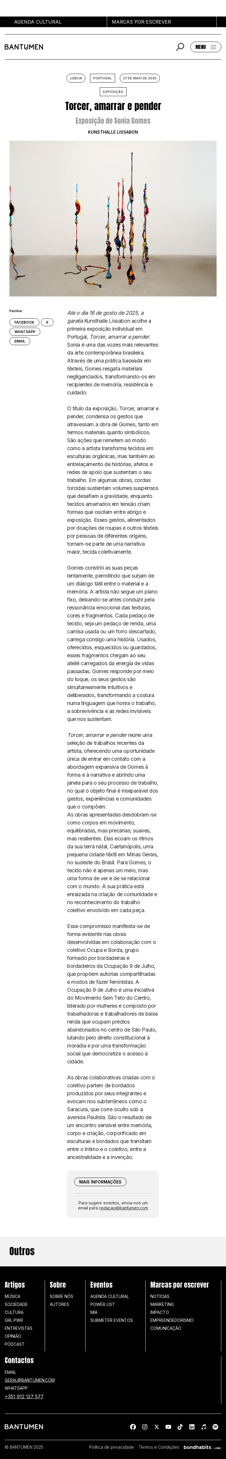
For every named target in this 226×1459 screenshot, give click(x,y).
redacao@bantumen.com (123, 1207)
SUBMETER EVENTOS (111, 1320)
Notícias (160, 1296)
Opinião (13, 1336)
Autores (59, 1304)
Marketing (162, 1304)
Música (12, 1296)
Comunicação (165, 1328)
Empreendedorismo (172, 1320)
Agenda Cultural (109, 1296)
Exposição (113, 92)
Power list (102, 1304)
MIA (93, 1312)
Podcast (15, 1344)
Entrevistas (18, 1328)
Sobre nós (61, 1296)
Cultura (14, 1312)
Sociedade (16, 1304)
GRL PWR (14, 1320)
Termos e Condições (159, 1447)
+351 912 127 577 (24, 1396)
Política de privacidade (111, 1447)
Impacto (159, 1312)
